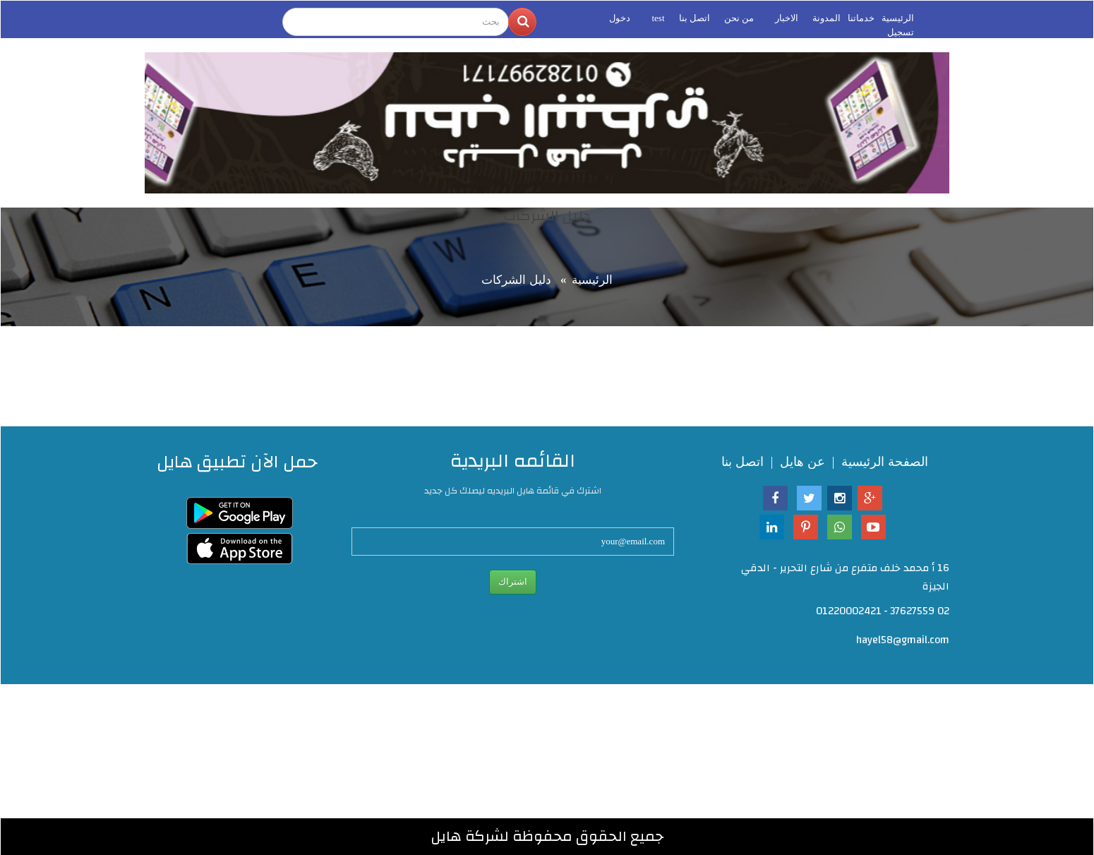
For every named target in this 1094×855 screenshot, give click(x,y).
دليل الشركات (516, 280)
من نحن (739, 18)
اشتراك (512, 581)
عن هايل (802, 462)
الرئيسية (898, 18)
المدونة (826, 18)
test (657, 18)
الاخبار (786, 18)
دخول (619, 18)
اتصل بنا (694, 18)
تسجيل (900, 32)
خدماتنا (861, 18)
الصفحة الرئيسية (884, 462)
